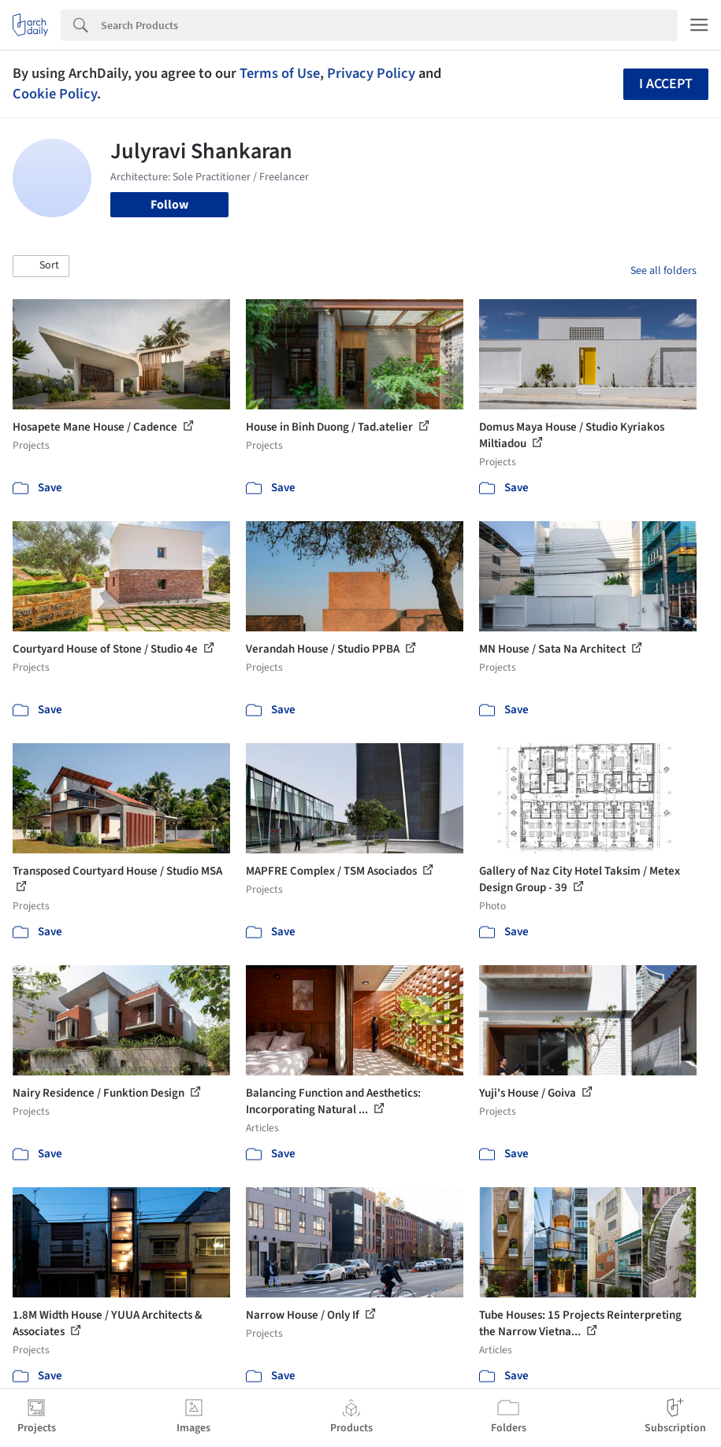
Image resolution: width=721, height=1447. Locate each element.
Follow (169, 204)
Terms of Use (280, 73)
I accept (666, 84)
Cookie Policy (55, 93)
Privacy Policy (371, 73)
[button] (41, 266)
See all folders (663, 270)
